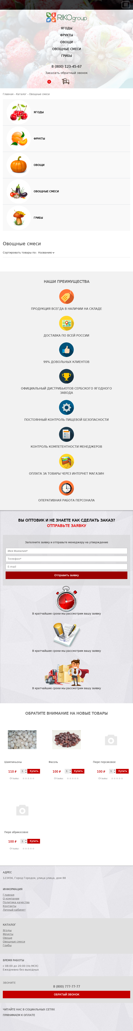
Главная (8, 894)
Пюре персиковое (104, 762)
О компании (11, 898)
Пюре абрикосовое (16, 832)
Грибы (66, 56)
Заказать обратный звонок (66, 73)
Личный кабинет (14, 909)
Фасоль (53, 762)
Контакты (9, 906)
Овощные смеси (66, 49)
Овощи (66, 42)
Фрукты (66, 35)
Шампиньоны (13, 762)
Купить (34, 771)
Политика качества (16, 902)
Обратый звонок (66, 994)
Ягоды (66, 28)
